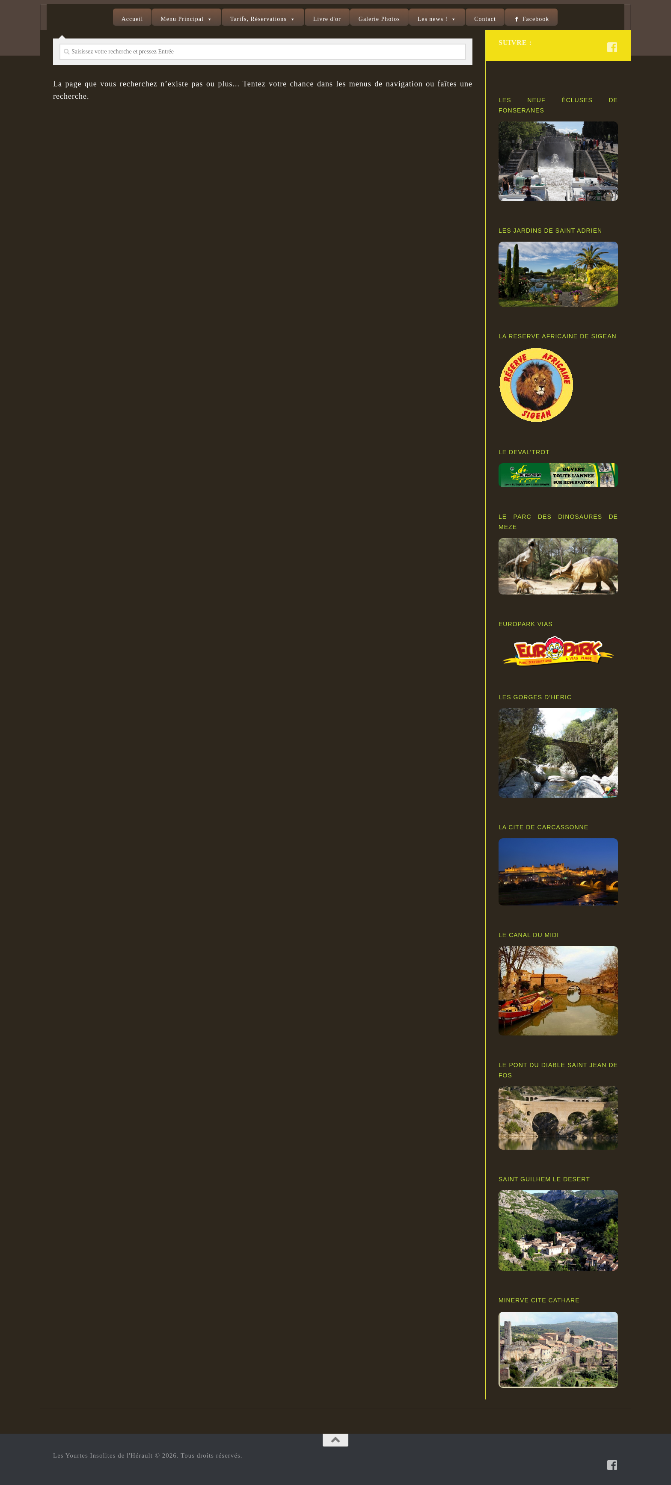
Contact (485, 19)
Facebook (536, 19)
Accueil (132, 19)
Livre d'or (327, 19)
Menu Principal (182, 19)
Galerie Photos (379, 19)
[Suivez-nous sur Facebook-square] (612, 47)
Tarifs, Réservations (258, 19)
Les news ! (433, 19)
